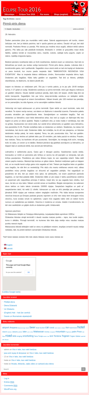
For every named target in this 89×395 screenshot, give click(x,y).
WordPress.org (10, 389)
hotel (30, 237)
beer (32, 327)
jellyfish (20, 332)
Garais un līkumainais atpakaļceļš (18, 316)
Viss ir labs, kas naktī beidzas (24, 349)
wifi (3, 339)
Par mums (44, 14)
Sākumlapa (9, 14)
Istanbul (9, 332)
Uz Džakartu (9, 309)
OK (29, 272)
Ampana (13, 327)
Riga (3, 336)
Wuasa (6, 339)
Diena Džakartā (10, 306)
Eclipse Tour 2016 (22, 9)
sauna (52, 237)
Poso (79, 332)
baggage (15, 237)
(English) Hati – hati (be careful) (17, 313)
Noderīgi (77, 14)
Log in (6, 378)
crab (55, 328)
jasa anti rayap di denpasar (15, 353)
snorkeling (28, 336)
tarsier (45, 336)
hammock (73, 328)
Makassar (41, 237)
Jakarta (35, 237)
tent (51, 336)
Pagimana (68, 332)
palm (74, 332)
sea (14, 336)
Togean (66, 336)
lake (25, 332)
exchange (22, 237)
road (8, 335)
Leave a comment (78, 29)
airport (10, 237)
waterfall (83, 336)
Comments (10, 386)
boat (37, 328)
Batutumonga (21, 328)
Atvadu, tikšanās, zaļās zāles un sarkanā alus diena (32, 364)
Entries (9, 382)
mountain (60, 331)
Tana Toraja (38, 336)
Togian (72, 336)
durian (59, 328)
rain (83, 332)
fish (67, 327)
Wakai (78, 336)
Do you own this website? (14, 272)
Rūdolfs (9, 29)
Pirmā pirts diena (14, 23)
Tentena (57, 336)
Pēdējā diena (9, 302)
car (47, 327)
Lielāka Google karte (11, 292)
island (4, 332)
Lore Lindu (30, 332)
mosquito (52, 332)
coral (51, 327)
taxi (62, 237)
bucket (42, 328)
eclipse (63, 328)
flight (26, 237)
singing (19, 336)
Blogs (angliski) (61, 14)
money (47, 237)
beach (27, 328)
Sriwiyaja (57, 237)
